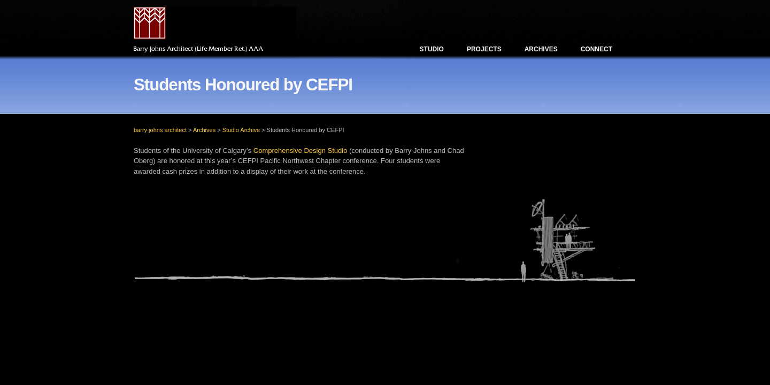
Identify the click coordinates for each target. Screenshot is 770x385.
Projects (484, 49)
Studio (432, 49)
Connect (596, 49)
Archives (541, 49)
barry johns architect (160, 130)
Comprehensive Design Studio (300, 151)
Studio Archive (241, 130)
